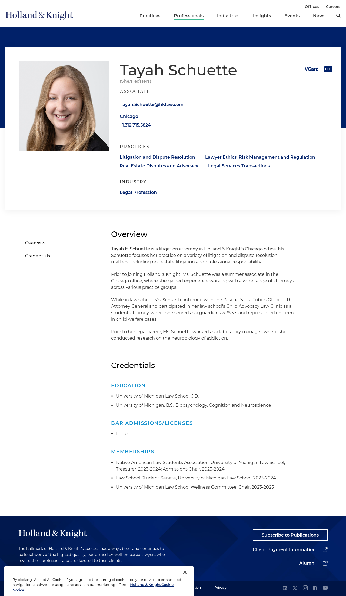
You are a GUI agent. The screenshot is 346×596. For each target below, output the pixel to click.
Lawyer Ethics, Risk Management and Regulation (260, 157)
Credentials (37, 256)
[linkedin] (285, 588)
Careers (333, 6)
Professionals (189, 15)
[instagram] (305, 588)
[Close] (185, 584)
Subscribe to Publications (290, 535)
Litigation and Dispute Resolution (157, 157)
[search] (338, 16)
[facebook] (315, 588)
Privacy (220, 587)
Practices (149, 15)
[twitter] (294, 588)
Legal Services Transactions (239, 165)
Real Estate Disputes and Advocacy (159, 165)
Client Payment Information (284, 549)
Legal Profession (138, 192)
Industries (228, 15)
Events (292, 15)
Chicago (129, 116)
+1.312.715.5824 (135, 125)
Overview (35, 243)
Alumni (307, 563)
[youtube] (325, 588)
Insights (262, 15)
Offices (312, 6)
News (319, 15)
